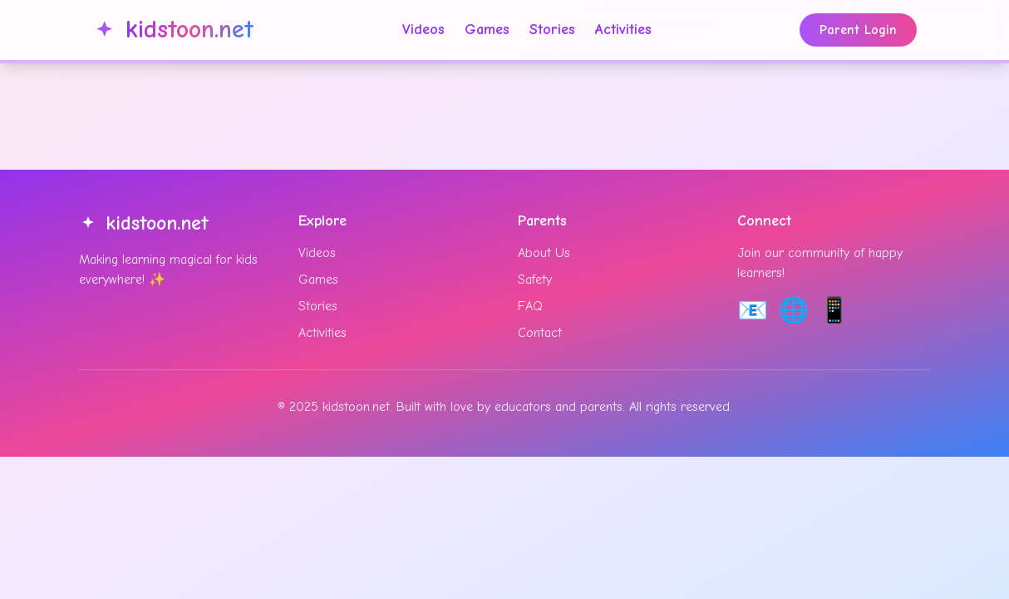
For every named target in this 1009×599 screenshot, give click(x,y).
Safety (535, 279)
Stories (552, 29)
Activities (623, 29)
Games (487, 29)
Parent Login (858, 29)
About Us (544, 252)
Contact (540, 332)
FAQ (530, 306)
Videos (423, 29)
